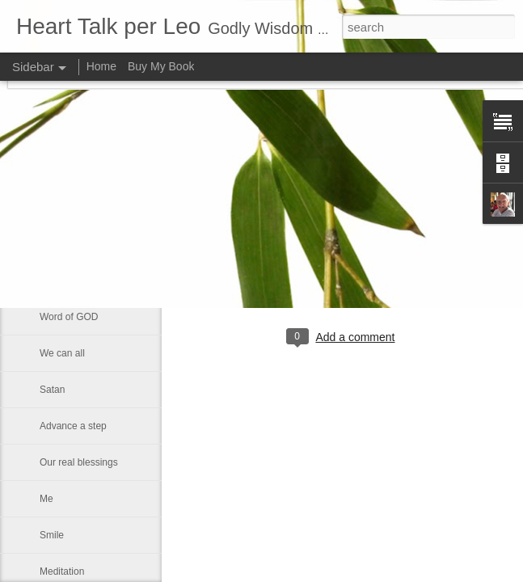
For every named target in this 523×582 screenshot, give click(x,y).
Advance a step (73, 426)
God (49, 207)
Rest (50, 280)
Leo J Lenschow (391, 270)
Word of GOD (69, 317)
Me (46, 498)
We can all (62, 353)
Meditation (62, 571)
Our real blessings (79, 462)
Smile (52, 535)
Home (101, 66)
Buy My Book (161, 66)
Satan (52, 389)
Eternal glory (67, 244)
